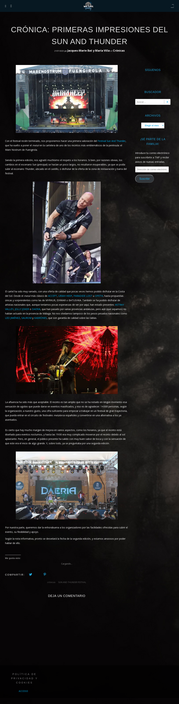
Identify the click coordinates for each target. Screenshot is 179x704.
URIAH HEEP (65, 295)
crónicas (51, 582)
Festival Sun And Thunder (112, 141)
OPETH (99, 295)
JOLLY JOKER (22, 309)
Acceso (23, 691)
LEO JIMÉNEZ (12, 318)
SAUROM (26, 318)
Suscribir (144, 178)
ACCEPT (52, 295)
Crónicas (119, 50)
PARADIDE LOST (83, 295)
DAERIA (36, 309)
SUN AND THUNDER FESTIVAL (72, 582)
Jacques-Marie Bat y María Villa (88, 50)
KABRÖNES (40, 318)
